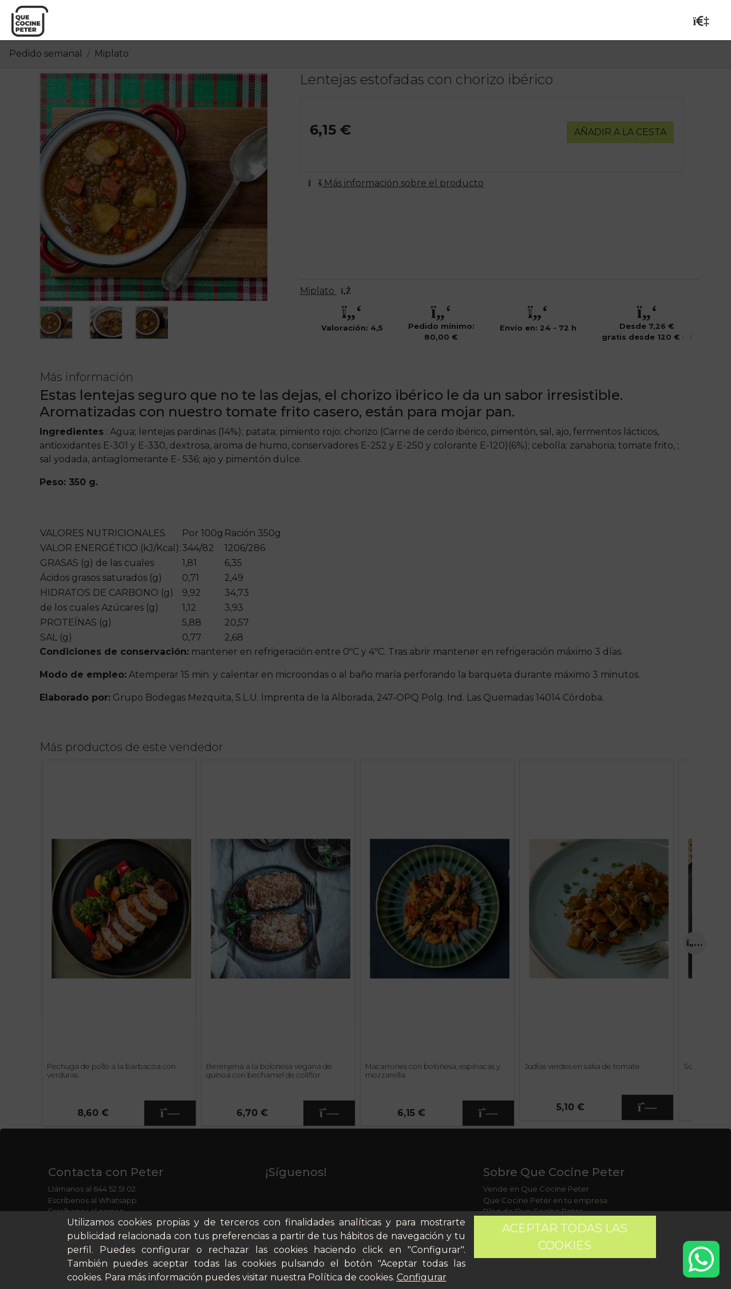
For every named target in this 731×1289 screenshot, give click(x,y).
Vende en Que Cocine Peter (536, 1188)
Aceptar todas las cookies (564, 1236)
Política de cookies (350, 1277)
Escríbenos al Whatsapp (92, 1200)
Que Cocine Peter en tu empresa (545, 1200)
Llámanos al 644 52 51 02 (92, 1188)
